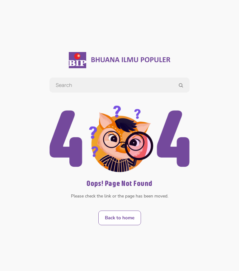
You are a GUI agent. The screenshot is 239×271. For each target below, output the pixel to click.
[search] (181, 85)
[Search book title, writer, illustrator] (119, 85)
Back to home (119, 218)
